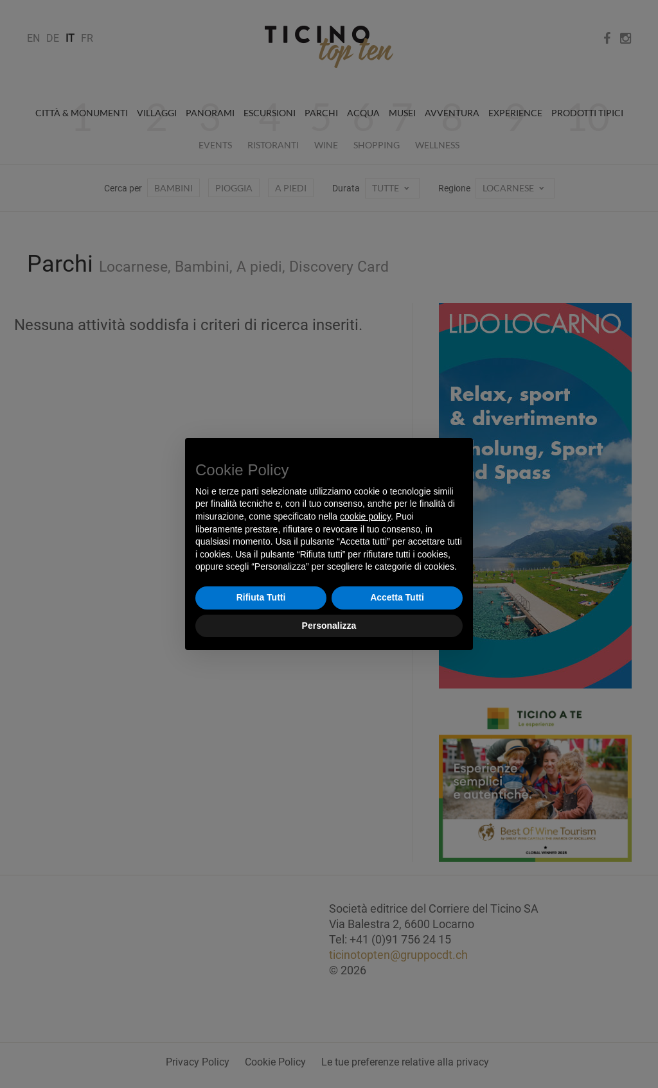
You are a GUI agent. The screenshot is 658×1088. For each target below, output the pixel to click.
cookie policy (365, 516)
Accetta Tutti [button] (397, 597)
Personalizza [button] (329, 625)
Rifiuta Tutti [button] (261, 597)
